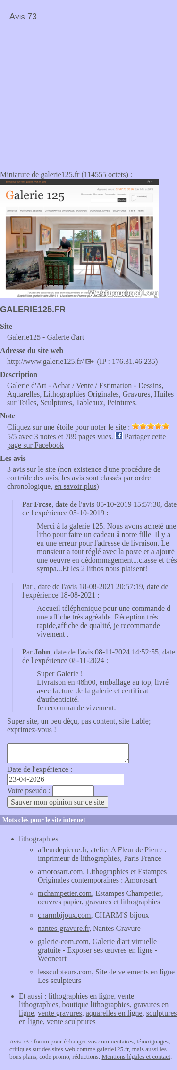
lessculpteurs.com (65, 972)
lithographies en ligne (81, 996)
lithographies (39, 839)
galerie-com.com (63, 941)
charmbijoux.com (64, 915)
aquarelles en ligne (114, 1013)
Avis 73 (23, 16)
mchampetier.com (65, 893)
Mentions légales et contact (135, 1056)
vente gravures (60, 1013)
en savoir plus (75, 486)
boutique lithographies (96, 1004)
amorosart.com (60, 871)
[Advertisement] (79, 93)
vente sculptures (71, 1021)
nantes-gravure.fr (63, 928)
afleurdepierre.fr (62, 850)
